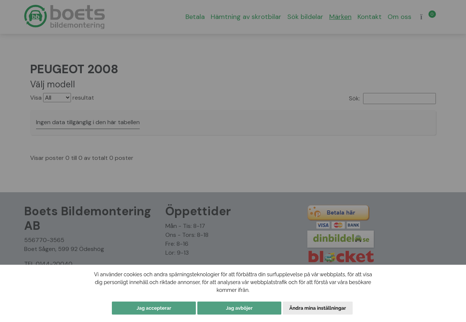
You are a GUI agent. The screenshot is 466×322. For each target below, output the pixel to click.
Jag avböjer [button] (239, 308)
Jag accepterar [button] (153, 308)
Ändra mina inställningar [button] (317, 308)
